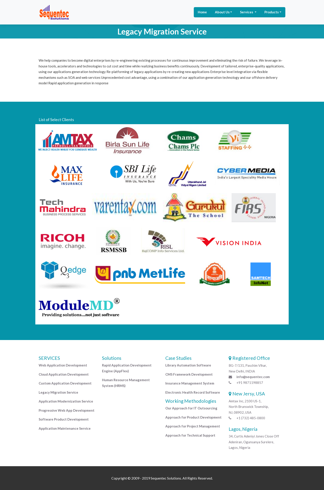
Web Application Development (63, 365)
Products (271, 12)
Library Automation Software (188, 365)
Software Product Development (64, 419)
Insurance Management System (189, 383)
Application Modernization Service (66, 401)
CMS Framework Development (189, 374)
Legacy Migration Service (58, 392)
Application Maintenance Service (65, 428)
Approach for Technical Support (190, 435)
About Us (222, 12)
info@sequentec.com (253, 377)
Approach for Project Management (192, 426)
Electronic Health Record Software (192, 392)
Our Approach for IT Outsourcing (191, 408)
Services (247, 12)
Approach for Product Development (193, 417)
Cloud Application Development (64, 374)
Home (202, 12)
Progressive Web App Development (66, 410)
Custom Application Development (65, 383)
